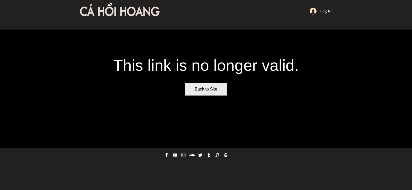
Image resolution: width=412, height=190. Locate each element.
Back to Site (206, 89)
